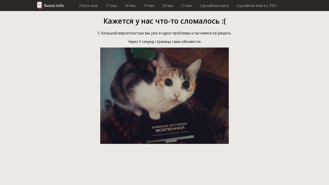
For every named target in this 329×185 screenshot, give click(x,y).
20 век (167, 5)
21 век (186, 5)
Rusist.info (54, 5)
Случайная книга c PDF (256, 5)
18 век (130, 5)
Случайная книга (214, 5)
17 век (111, 5)
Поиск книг (88, 5)
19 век (148, 5)
